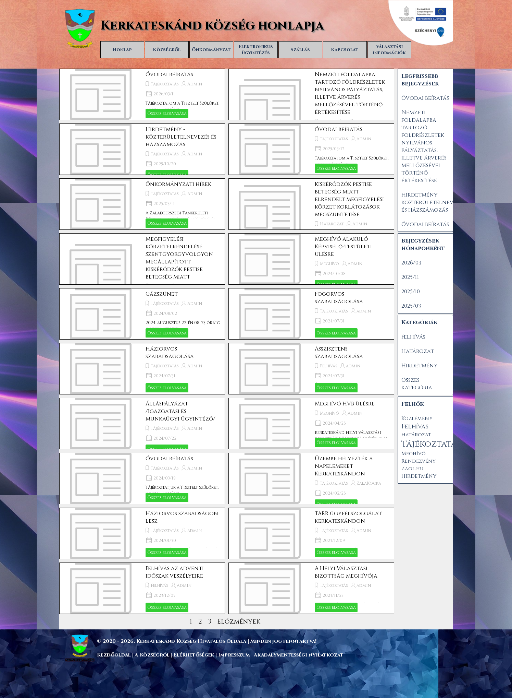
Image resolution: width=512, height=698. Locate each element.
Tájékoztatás (165, 84)
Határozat (332, 224)
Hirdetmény (419, 365)
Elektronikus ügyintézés (255, 50)
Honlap (122, 50)
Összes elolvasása (167, 113)
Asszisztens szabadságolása (339, 352)
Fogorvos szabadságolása (339, 297)
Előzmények (238, 621)
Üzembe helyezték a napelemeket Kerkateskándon (344, 466)
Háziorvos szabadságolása (170, 352)
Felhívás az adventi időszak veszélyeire (175, 572)
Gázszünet (162, 294)
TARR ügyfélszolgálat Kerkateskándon (348, 517)
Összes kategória (416, 383)
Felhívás (328, 366)
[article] (142, 94)
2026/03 (411, 263)
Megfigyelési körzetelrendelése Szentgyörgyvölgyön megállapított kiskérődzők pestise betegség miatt (179, 258)
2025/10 (410, 291)
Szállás (300, 50)
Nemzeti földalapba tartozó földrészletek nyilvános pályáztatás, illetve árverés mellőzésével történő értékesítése (350, 93)
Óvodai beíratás (169, 74)
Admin (194, 84)
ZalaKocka (369, 483)
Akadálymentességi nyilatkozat (299, 655)
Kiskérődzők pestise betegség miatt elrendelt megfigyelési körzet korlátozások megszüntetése (349, 199)
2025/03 (411, 306)
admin (364, 311)
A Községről (152, 655)
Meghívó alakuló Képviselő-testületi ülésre (343, 246)
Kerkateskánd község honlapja (212, 25)
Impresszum (234, 655)
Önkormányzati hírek (178, 184)
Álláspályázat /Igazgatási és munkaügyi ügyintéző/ (180, 411)
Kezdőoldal (114, 655)
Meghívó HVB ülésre (345, 403)
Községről (166, 50)
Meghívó (329, 264)
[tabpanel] (271, 641)
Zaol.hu (412, 468)
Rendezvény (418, 461)
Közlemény (417, 418)
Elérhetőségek (193, 655)
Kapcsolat (345, 50)
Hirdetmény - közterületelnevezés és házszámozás (181, 137)
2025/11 (410, 277)
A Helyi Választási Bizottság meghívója (346, 572)
